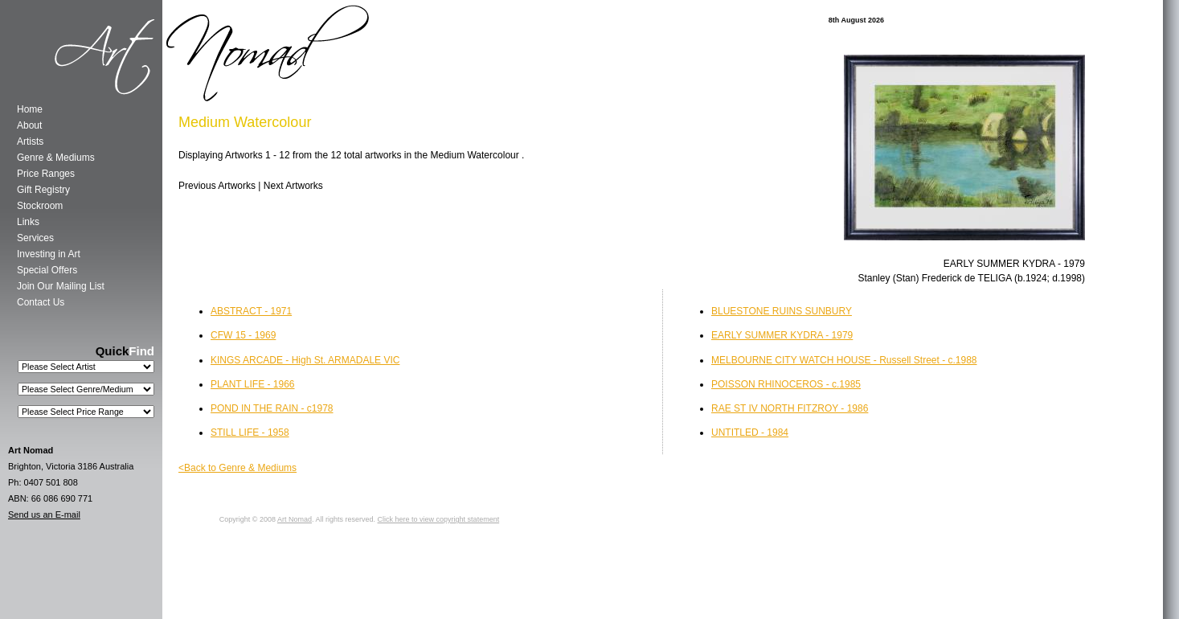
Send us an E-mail (44, 514)
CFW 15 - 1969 (243, 335)
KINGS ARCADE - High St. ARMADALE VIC (305, 360)
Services (35, 238)
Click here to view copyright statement (439, 519)
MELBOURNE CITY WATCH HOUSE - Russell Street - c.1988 (844, 360)
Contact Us (40, 302)
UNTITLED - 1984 (749, 432)
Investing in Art (48, 254)
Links (28, 222)
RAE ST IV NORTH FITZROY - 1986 (789, 408)
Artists (30, 141)
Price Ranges (46, 173)
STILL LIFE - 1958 (250, 432)
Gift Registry (43, 189)
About (29, 125)
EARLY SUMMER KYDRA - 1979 (782, 335)
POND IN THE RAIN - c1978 (272, 408)
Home (30, 109)
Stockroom (40, 205)
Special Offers (47, 270)
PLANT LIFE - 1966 (253, 384)
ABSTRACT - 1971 (251, 311)
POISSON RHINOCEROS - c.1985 (786, 384)
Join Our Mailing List (60, 286)
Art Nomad (294, 519)
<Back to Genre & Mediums (237, 467)
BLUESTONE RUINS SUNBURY (781, 311)
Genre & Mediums (56, 157)
